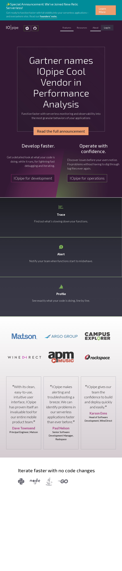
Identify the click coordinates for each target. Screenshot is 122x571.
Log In (108, 28)
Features (67, 27)
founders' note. (48, 16)
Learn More (102, 10)
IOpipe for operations (87, 178)
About (95, 27)
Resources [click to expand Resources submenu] (82, 27)
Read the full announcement (61, 131)
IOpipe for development (33, 178)
